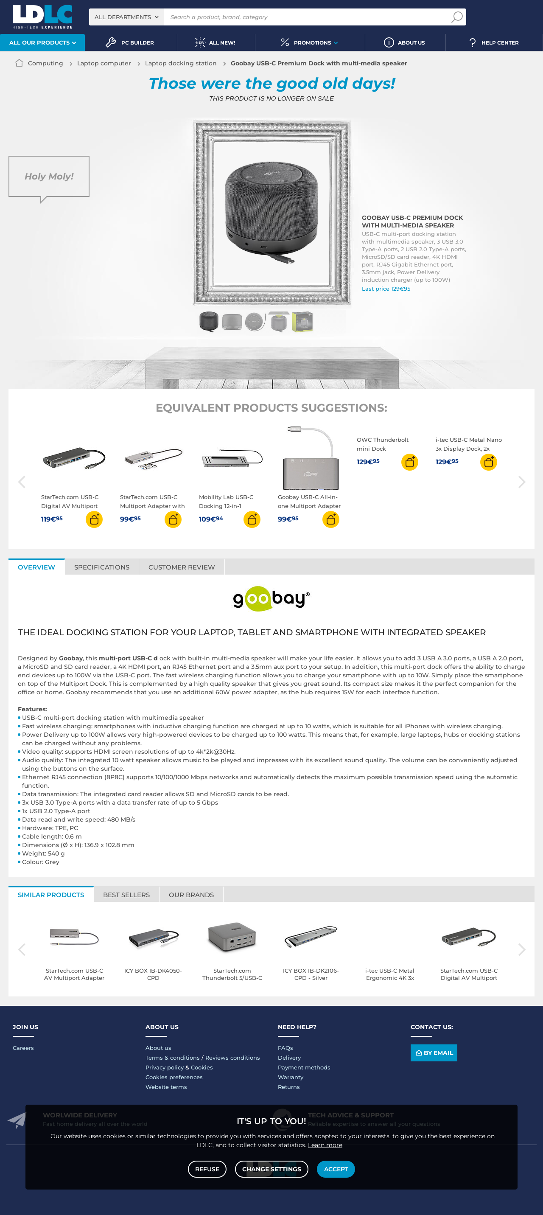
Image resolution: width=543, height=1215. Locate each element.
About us (158, 1047)
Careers (23, 1047)
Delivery (289, 1057)
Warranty (290, 1077)
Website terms (166, 1086)
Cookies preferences (174, 1077)
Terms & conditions (173, 1057)
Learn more (325, 1145)
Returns (289, 1086)
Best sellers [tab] (126, 895)
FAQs (285, 1047)
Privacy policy (165, 1067)
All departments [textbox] (123, 17)
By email (433, 1053)
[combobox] (126, 16)
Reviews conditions (232, 1057)
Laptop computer (104, 63)
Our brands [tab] (191, 895)
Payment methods (304, 1067)
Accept (336, 1169)
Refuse (207, 1169)
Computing (45, 63)
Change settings (271, 1169)
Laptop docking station (181, 63)
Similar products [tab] (51, 895)
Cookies (202, 1067)
